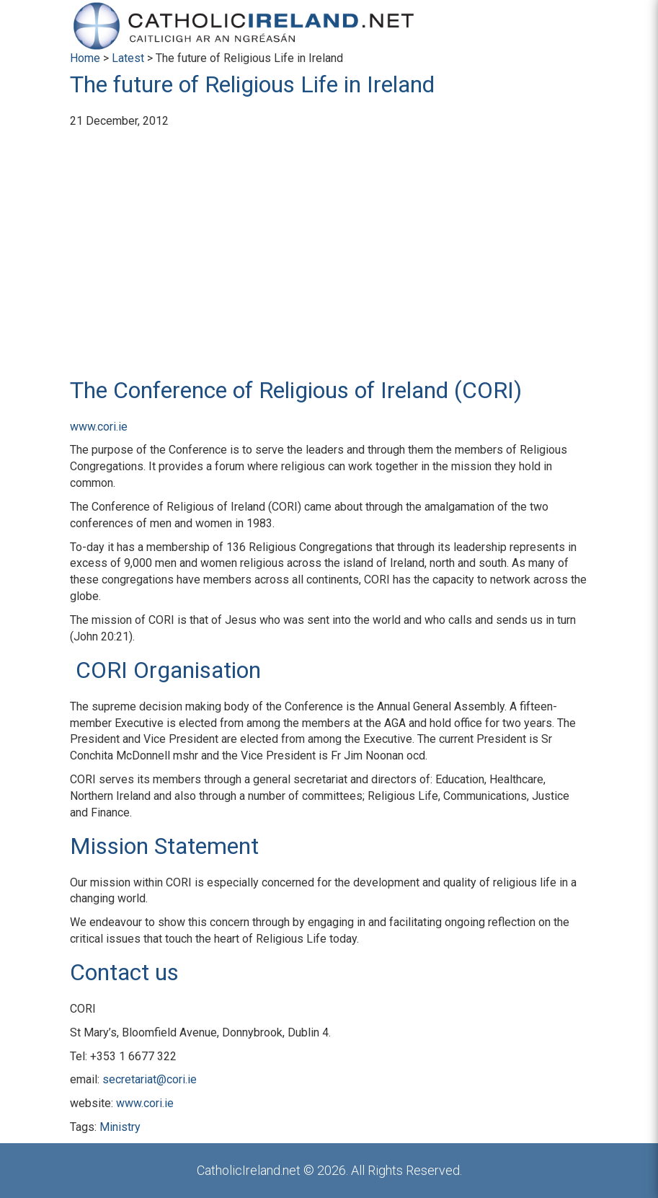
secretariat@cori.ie (149, 1079)
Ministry (120, 1127)
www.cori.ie (99, 426)
